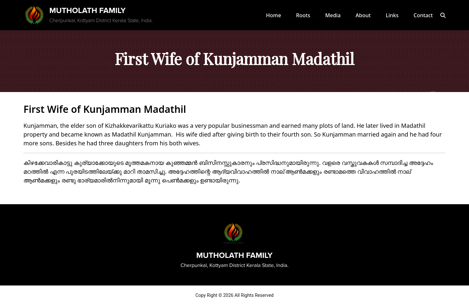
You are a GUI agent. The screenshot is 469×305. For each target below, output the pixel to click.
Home (273, 15)
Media (333, 15)
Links (392, 15)
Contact (423, 15)
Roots (303, 15)
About (363, 15)
